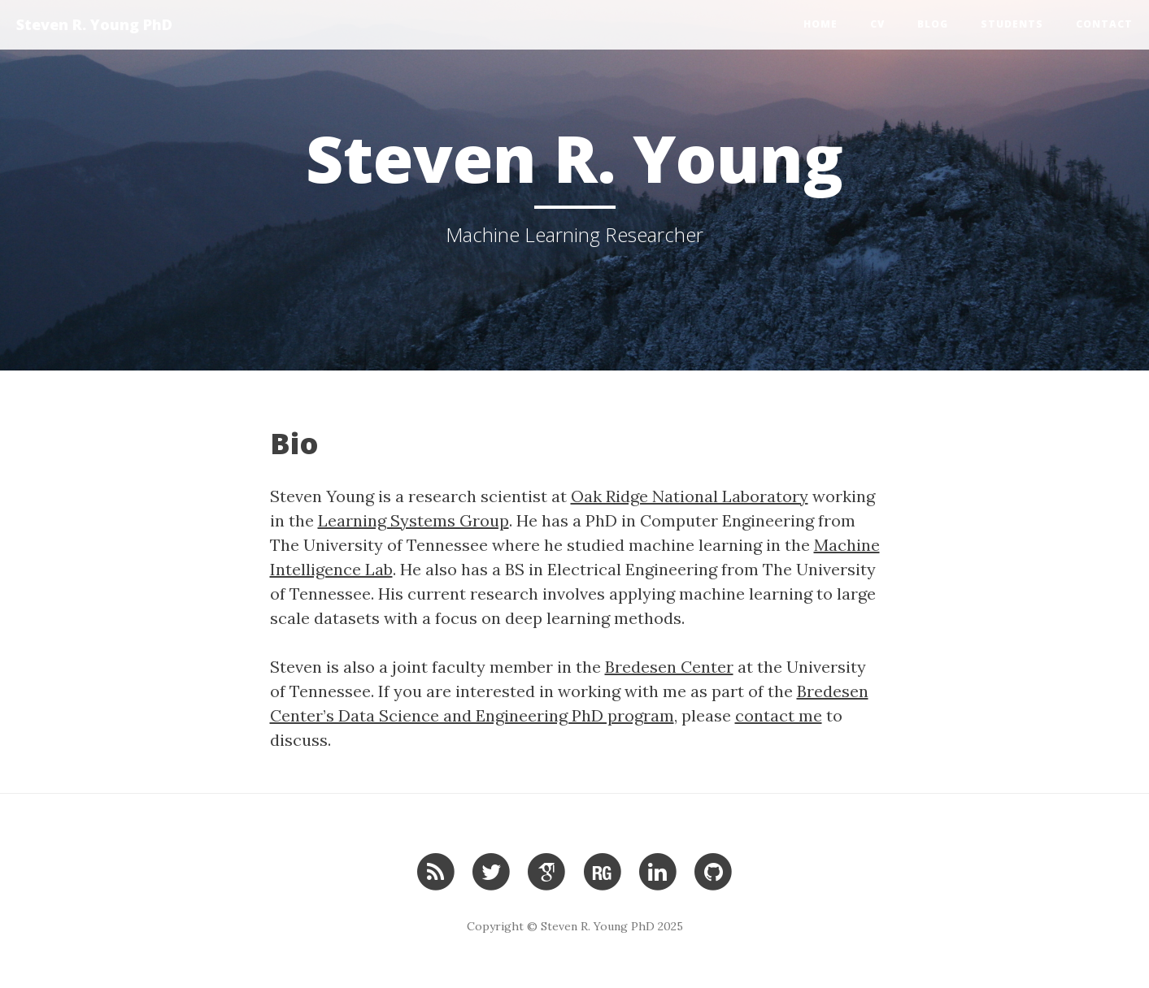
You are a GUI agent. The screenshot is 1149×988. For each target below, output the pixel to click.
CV (877, 24)
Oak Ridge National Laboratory (689, 496)
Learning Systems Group (413, 520)
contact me (778, 715)
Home (820, 24)
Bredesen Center (669, 666)
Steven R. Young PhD (94, 24)
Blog (932, 24)
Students (1012, 24)
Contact (1104, 24)
